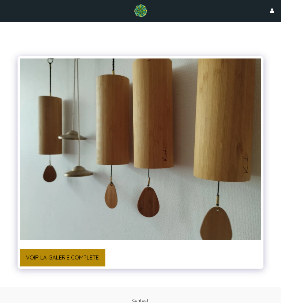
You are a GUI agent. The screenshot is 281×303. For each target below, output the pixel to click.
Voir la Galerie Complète (62, 257)
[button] (8, 10)
